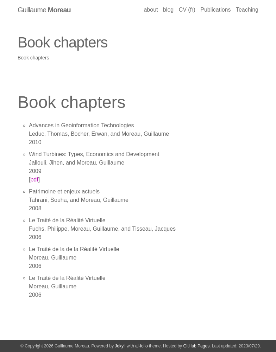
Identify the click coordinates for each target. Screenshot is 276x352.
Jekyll (120, 346)
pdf (34, 180)
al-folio (141, 346)
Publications (215, 10)
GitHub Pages (196, 346)
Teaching (247, 10)
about (151, 10)
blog (168, 10)
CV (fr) (187, 10)
